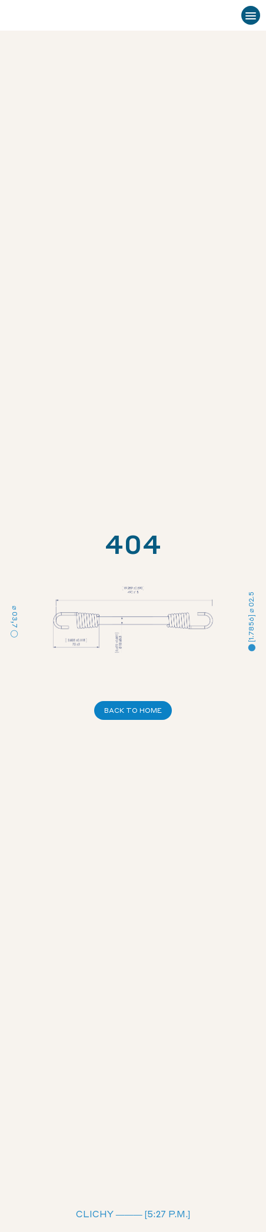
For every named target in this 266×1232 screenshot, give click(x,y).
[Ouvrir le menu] (250, 15)
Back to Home (133, 710)
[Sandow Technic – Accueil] (42, 15)
